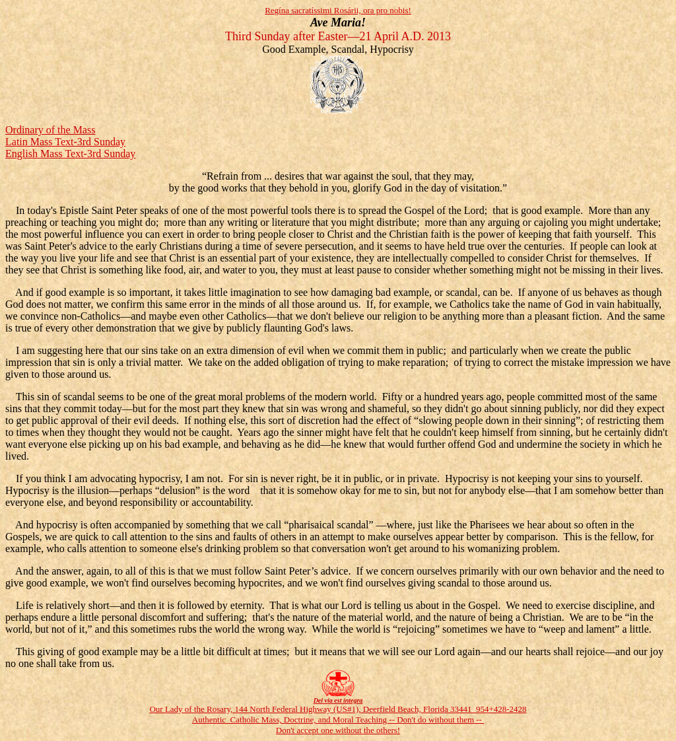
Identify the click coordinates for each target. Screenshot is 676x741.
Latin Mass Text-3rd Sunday (65, 141)
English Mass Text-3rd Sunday (70, 153)
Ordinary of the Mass (50, 129)
